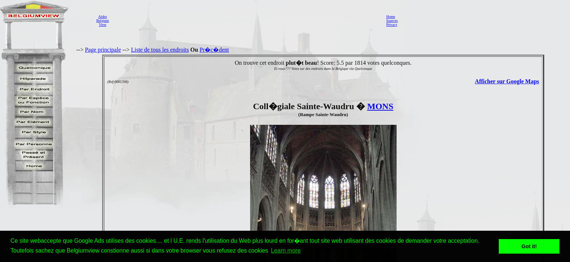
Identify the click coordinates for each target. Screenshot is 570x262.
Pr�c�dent (214, 50)
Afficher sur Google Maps (507, 81)
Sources (392, 21)
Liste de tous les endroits (160, 50)
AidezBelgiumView (102, 21)
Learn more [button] (286, 250)
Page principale (103, 50)
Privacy (391, 25)
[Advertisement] (245, 20)
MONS (380, 106)
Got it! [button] (529, 246)
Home (390, 17)
